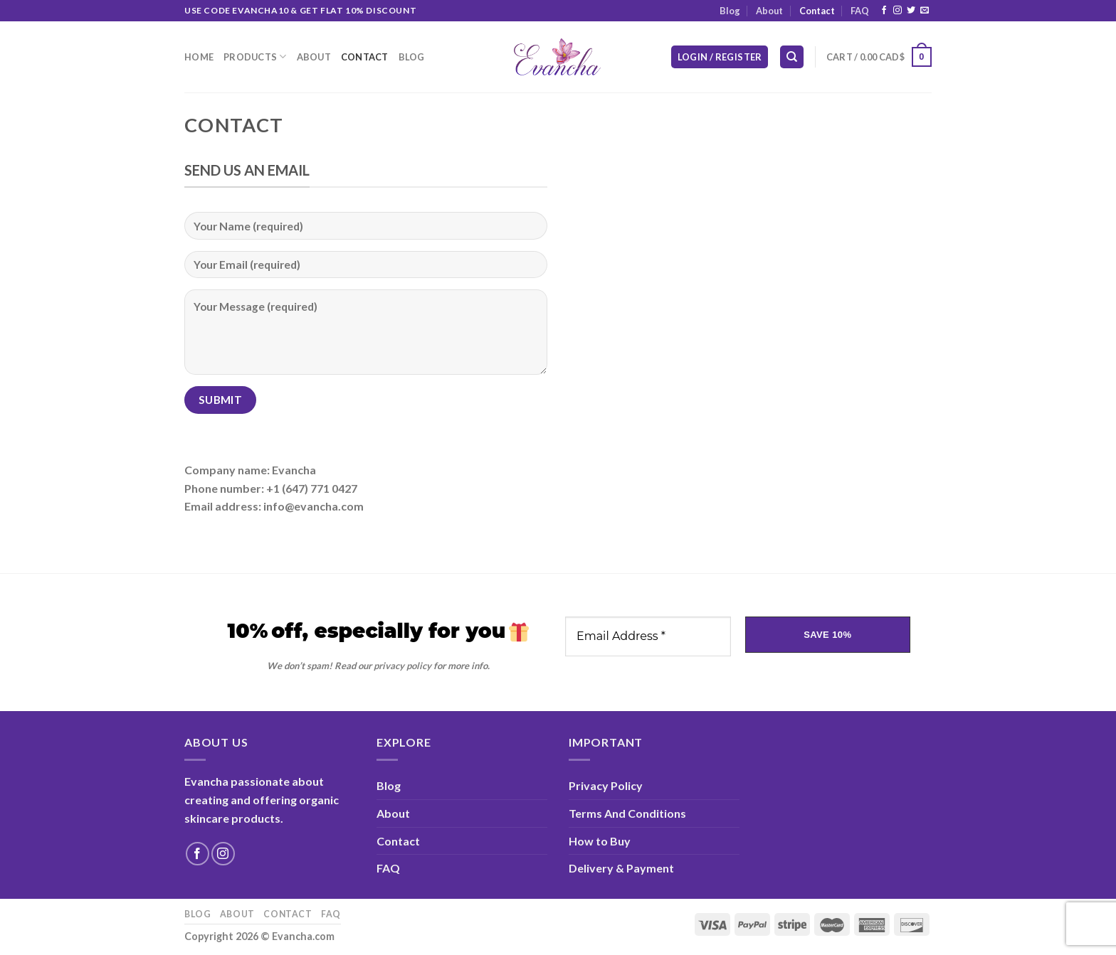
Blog (730, 10)
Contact (817, 10)
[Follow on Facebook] (884, 11)
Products (255, 56)
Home (199, 57)
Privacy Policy (606, 785)
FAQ (860, 10)
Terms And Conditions (627, 813)
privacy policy (402, 665)
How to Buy (600, 841)
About (769, 10)
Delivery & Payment (621, 868)
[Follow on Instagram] (897, 11)
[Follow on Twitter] (911, 11)
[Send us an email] (924, 11)
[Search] (792, 57)
